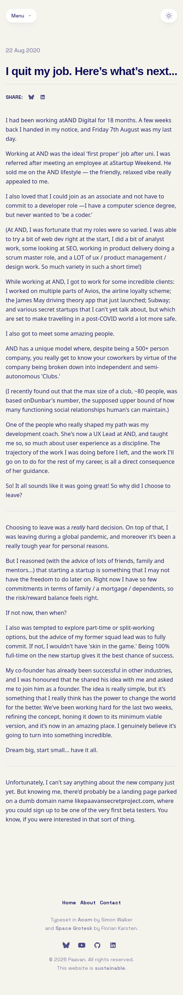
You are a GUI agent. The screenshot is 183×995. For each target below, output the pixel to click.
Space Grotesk (73, 928)
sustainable (110, 968)
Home (69, 902)
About (88, 902)
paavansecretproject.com (119, 801)
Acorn (85, 919)
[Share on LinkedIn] (42, 97)
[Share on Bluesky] (31, 97)
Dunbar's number (54, 400)
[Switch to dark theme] (168, 16)
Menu (21, 15)
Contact (110, 902)
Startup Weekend (137, 163)
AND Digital (80, 120)
